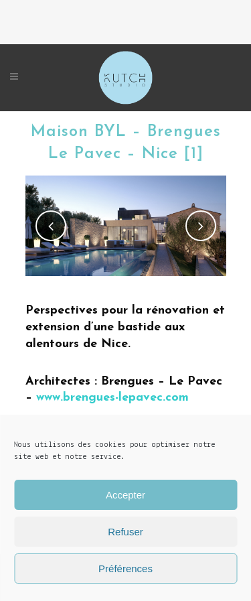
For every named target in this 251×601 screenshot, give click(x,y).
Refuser (125, 531)
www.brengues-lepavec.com (112, 397)
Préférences (125, 568)
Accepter (125, 494)
